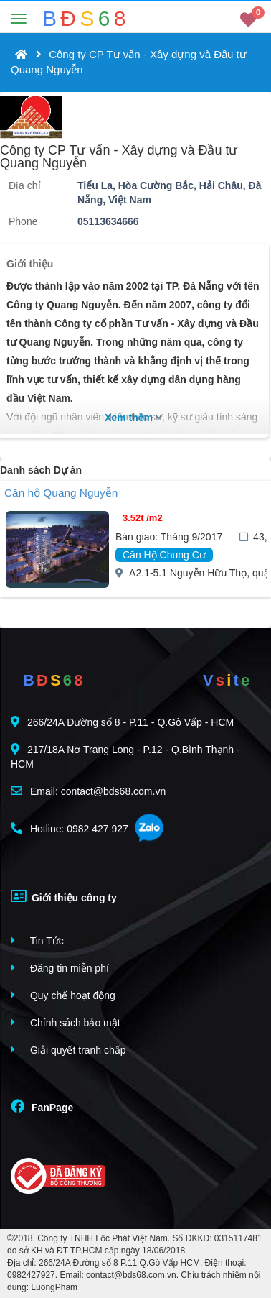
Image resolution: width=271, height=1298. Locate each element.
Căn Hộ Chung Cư (164, 555)
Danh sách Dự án (41, 470)
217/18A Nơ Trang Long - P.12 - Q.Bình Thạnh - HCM (125, 756)
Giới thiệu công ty (64, 896)
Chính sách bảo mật (65, 1022)
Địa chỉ (25, 185)
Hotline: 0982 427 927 (69, 828)
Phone (23, 221)
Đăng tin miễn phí (60, 968)
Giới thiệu (29, 264)
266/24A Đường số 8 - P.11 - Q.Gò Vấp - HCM (122, 722)
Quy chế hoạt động (63, 995)
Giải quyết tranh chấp (68, 1050)
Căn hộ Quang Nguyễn (61, 493)
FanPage (42, 1106)
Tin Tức (37, 940)
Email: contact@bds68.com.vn (88, 791)
